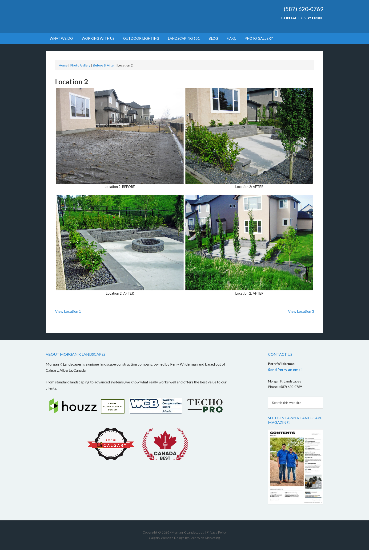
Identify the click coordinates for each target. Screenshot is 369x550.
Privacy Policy (217, 532)
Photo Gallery (80, 65)
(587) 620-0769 (303, 8)
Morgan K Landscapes (86, 16)
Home (63, 65)
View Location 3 (301, 311)
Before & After (104, 65)
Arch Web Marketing (204, 538)
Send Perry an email (285, 369)
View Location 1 (68, 311)
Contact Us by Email (302, 18)
